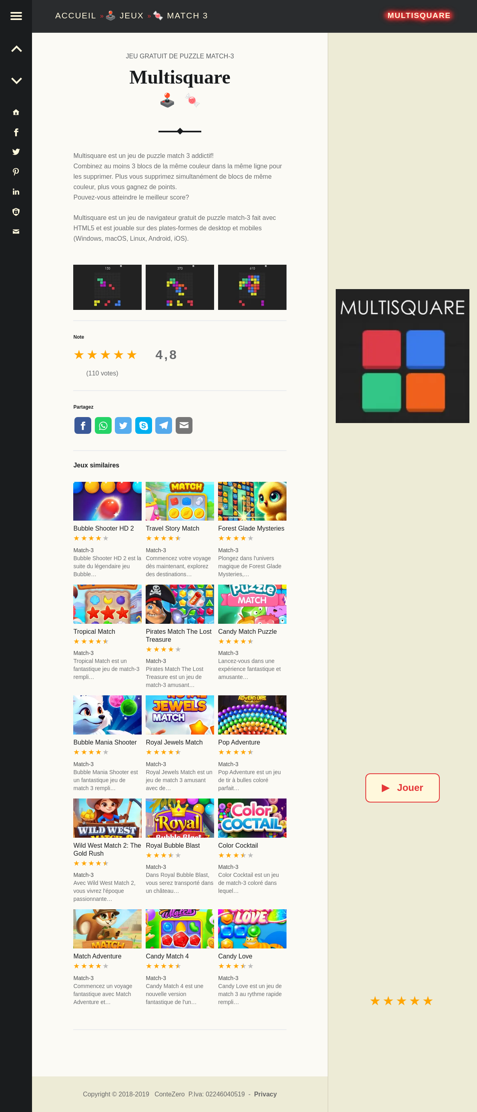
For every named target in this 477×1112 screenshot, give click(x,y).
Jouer (402, 787)
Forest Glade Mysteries (251, 528)
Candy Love (235, 956)
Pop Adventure (239, 742)
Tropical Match (94, 631)
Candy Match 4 (167, 956)
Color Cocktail (238, 845)
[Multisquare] (403, 356)
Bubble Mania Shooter (104, 742)
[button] (16, 16)
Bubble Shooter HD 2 (103, 528)
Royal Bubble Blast (173, 845)
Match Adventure (97, 956)
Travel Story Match (172, 528)
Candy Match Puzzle (247, 631)
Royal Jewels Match (174, 742)
